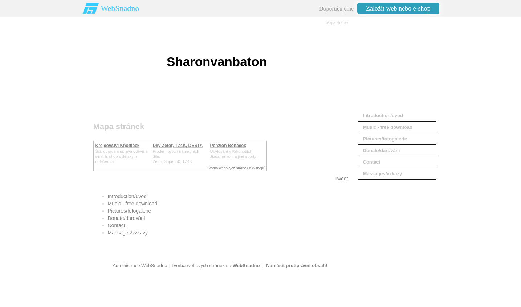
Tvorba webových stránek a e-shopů (236, 168)
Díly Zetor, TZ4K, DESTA (178, 145)
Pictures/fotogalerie (129, 211)
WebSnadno (120, 8)
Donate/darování (127, 218)
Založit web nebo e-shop (398, 8)
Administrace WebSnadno (140, 265)
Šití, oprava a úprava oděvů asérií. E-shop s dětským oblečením (121, 156)
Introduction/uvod (127, 196)
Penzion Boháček (228, 145)
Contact (116, 225)
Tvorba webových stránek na (215, 265)
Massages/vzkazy (128, 233)
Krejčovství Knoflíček (117, 145)
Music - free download (133, 203)
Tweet (341, 178)
